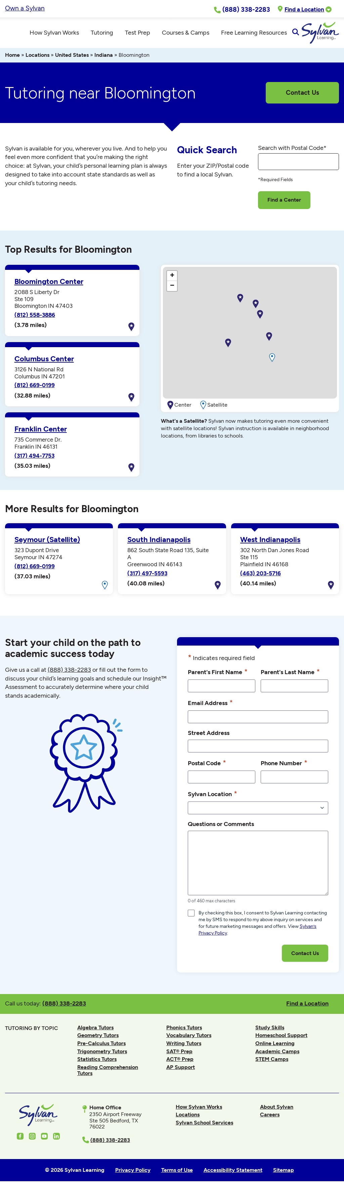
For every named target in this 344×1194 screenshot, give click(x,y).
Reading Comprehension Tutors (107, 1073)
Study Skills (269, 1030)
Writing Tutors (183, 1046)
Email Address (210, 706)
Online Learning (275, 1046)
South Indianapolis (158, 542)
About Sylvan (276, 1109)
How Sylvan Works (199, 1109)
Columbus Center (44, 361)
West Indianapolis (270, 542)
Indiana (103, 58)
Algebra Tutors (95, 1030)
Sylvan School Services (204, 1125)
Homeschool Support (281, 1038)
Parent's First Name (218, 675)
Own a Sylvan (25, 8)
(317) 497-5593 (147, 576)
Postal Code (207, 766)
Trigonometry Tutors (102, 1054)
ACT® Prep (180, 1062)
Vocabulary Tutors (188, 1038)
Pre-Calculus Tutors (101, 1046)
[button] (228, 346)
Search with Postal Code (292, 150)
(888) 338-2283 (64, 1006)
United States (72, 58)
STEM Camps (271, 1062)
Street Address (208, 735)
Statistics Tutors (97, 1062)
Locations (37, 58)
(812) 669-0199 (34, 388)
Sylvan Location (212, 797)
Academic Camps (277, 1054)
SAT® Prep (179, 1054)
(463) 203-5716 (260, 576)
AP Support (180, 1070)
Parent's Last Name (290, 675)
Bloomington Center (48, 284)
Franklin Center (40, 432)
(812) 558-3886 (34, 318)
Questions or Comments (221, 826)
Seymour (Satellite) (47, 542)
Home (12, 58)
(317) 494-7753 (34, 458)
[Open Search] (333, 34)
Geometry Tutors (98, 1038)
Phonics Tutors (184, 1030)
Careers (270, 1117)
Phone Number (284, 766)
